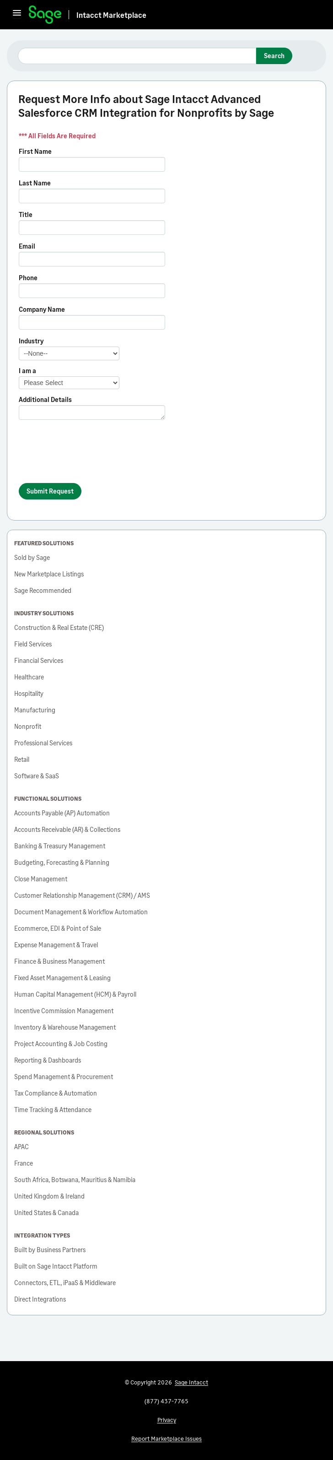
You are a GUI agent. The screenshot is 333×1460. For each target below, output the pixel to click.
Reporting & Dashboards (47, 1060)
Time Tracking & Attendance (52, 1109)
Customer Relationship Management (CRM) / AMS (82, 895)
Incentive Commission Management (63, 1011)
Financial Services (38, 660)
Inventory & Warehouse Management (65, 1027)
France (23, 1163)
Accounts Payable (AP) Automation (62, 813)
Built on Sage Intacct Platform (55, 1266)
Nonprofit (27, 726)
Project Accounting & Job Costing (60, 1044)
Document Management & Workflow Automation (81, 912)
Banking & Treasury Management (59, 846)
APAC (21, 1147)
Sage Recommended (42, 590)
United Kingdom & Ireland (49, 1196)
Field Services (33, 644)
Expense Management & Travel (56, 945)
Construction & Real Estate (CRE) (59, 627)
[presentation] (88, 455)
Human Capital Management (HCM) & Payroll (75, 994)
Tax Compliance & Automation (55, 1093)
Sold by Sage (32, 557)
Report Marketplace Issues (166, 1438)
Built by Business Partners (50, 1250)
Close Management (40, 879)
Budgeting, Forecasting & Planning (61, 862)
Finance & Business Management (59, 961)
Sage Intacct (191, 1382)
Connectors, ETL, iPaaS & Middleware (65, 1282)
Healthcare (29, 677)
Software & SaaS (36, 776)
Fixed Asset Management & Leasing (62, 978)
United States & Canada (46, 1212)
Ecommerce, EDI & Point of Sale (57, 928)
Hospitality (28, 693)
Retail (21, 759)
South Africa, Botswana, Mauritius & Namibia (74, 1179)
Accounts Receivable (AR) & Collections (67, 829)
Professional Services (43, 743)
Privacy (166, 1419)
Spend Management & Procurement (63, 1076)
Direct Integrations (40, 1299)
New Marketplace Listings (49, 574)
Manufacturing (34, 710)
